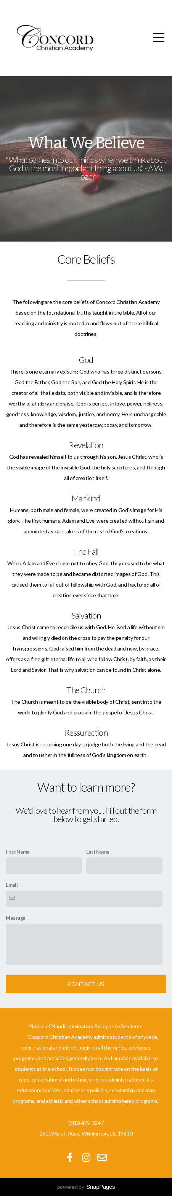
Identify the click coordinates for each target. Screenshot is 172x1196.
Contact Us (86, 984)
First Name (18, 852)
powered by (86, 1186)
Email (12, 885)
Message (16, 918)
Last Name (97, 852)
